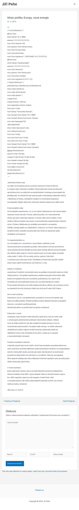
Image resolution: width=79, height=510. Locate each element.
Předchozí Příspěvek (11, 401)
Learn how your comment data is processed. (50, 471)
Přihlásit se (39, 490)
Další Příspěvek (70, 401)
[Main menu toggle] (74, 4)
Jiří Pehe (9, 4)
